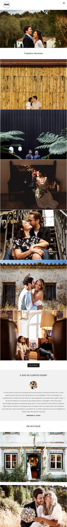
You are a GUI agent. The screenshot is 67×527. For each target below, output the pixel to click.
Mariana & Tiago (33, 415)
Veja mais (33, 365)
